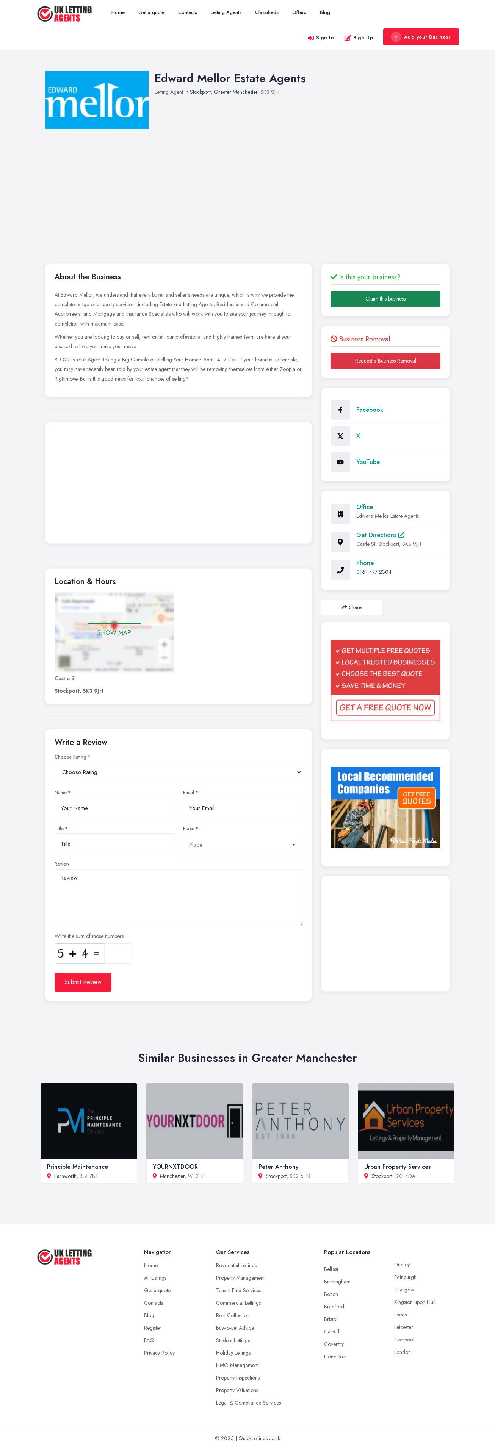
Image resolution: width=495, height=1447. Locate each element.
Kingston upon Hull (414, 1302)
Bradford (334, 1306)
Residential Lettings (236, 1265)
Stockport (200, 92)
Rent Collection (232, 1315)
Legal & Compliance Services (248, 1403)
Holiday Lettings (233, 1353)
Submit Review (83, 982)
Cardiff (332, 1331)
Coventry (334, 1344)
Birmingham (337, 1281)
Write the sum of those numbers (89, 936)
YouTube (368, 462)
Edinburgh (405, 1277)
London (402, 1352)
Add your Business (421, 37)
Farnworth (65, 1176)
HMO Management (237, 1365)
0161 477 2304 (374, 572)
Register (152, 1328)
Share (352, 607)
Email (188, 792)
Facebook (369, 409)
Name (61, 792)
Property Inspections (238, 1378)
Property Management (240, 1278)
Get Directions (380, 535)
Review (62, 864)
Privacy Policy (159, 1353)
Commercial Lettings (238, 1303)
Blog (325, 12)
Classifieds (267, 12)
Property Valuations (237, 1390)
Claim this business (385, 298)
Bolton (331, 1294)
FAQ (149, 1340)
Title (59, 828)
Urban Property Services (397, 1166)
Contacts (187, 12)
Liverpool (404, 1339)
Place (188, 828)
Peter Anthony (278, 1166)
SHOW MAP (114, 632)
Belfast (331, 1269)
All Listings (155, 1278)
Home (118, 12)
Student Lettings (233, 1340)
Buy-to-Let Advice (235, 1328)
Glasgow (404, 1289)
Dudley (402, 1264)
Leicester (403, 1327)
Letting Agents (226, 12)
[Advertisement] (178, 484)
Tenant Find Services (238, 1290)
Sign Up (359, 37)
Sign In (320, 37)
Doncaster (335, 1356)
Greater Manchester (235, 92)
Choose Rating (70, 757)
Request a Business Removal (385, 360)
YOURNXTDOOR (175, 1166)
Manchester (172, 1176)
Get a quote (151, 12)
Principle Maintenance (77, 1166)
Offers (299, 12)
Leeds (400, 1314)
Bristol (330, 1319)
